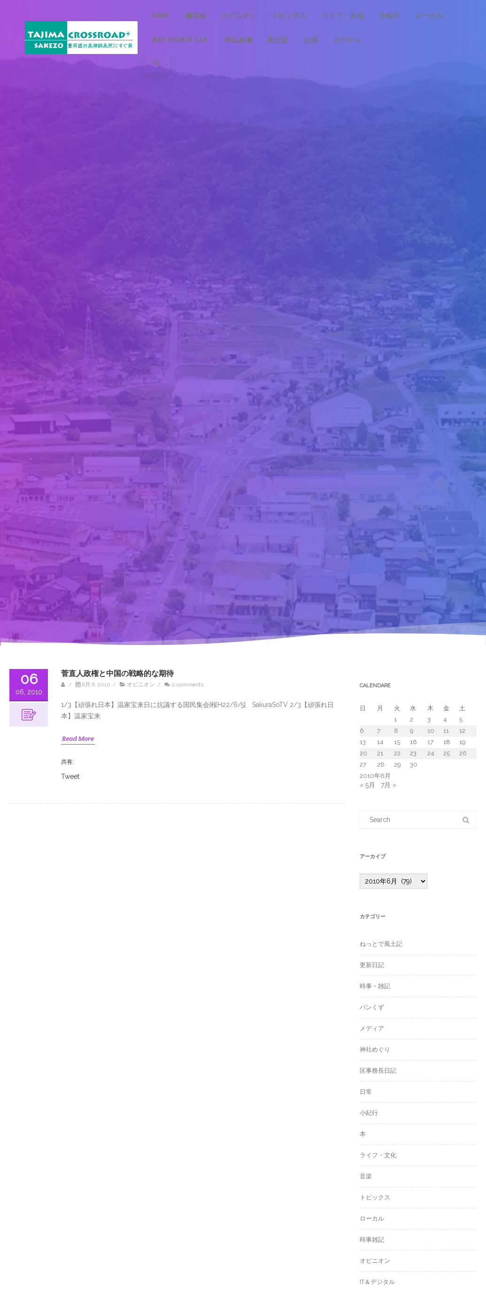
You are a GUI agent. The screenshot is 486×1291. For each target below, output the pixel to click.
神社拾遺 (238, 40)
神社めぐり (375, 1049)
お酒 (311, 40)
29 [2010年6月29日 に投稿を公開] (397, 764)
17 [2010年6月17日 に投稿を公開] (430, 741)
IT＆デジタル (377, 1281)
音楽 (366, 1176)
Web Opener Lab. (180, 40)
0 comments (187, 684)
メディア (372, 1028)
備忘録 (195, 15)
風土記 (278, 40)
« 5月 (367, 785)
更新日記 (372, 964)
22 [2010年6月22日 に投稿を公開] (397, 753)
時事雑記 (372, 1239)
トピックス (289, 15)
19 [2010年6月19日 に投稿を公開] (462, 741)
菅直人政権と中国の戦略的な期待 (117, 673)
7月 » (388, 785)
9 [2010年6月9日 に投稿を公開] (412, 730)
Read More (78, 738)
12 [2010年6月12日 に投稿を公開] (462, 730)
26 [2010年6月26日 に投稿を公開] (463, 753)
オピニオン (238, 15)
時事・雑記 (375, 986)
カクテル (347, 40)
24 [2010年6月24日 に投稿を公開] (430, 753)
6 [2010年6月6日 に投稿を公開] (362, 730)
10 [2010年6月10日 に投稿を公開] (430, 730)
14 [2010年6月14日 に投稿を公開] (380, 741)
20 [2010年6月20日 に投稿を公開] (363, 753)
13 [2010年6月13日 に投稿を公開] (363, 741)
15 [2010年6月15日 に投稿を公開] (397, 741)
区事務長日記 (378, 1070)
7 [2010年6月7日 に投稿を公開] (378, 730)
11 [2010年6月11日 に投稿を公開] (446, 730)
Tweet (70, 776)
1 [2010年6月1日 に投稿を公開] (395, 719)
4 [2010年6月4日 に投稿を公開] (445, 719)
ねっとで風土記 (381, 943)
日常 (366, 1091)
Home (160, 15)
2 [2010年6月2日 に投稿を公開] (411, 719)
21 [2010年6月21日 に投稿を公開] (380, 753)
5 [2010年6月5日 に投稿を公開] (461, 719)
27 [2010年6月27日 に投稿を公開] (363, 764)
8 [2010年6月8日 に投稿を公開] (396, 730)
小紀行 (389, 15)
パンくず (372, 1007)
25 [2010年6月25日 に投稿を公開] (446, 753)
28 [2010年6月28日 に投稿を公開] (381, 764)
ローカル (429, 15)
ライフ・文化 (343, 15)
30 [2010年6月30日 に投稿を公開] (413, 764)
